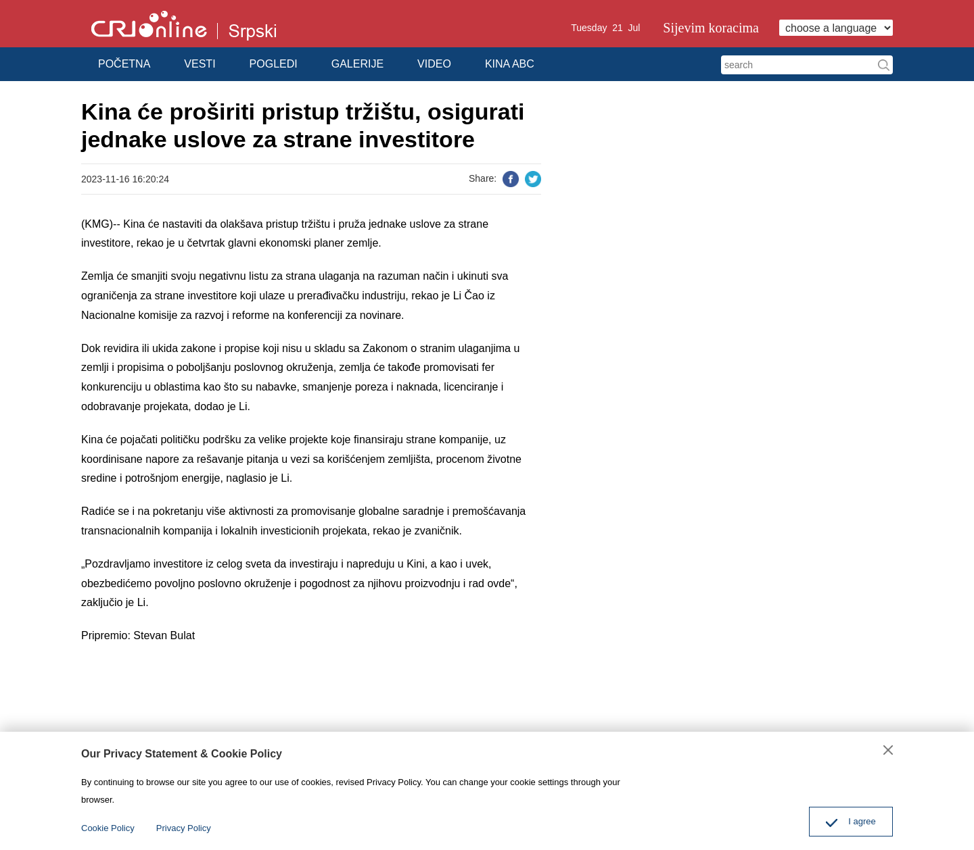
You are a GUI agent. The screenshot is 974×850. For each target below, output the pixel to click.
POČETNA (124, 64)
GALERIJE (357, 64)
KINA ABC (509, 64)
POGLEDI (274, 64)
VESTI (199, 64)
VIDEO (434, 64)
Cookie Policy (108, 828)
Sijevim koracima (711, 27)
